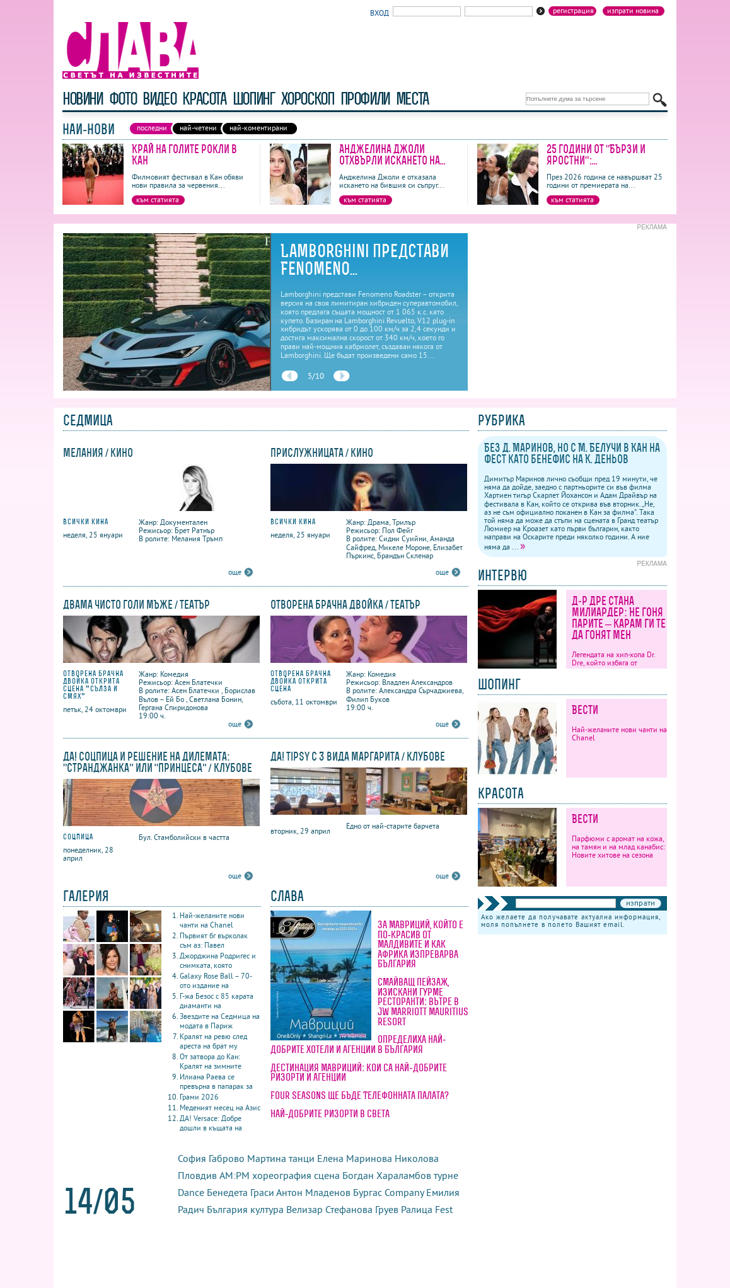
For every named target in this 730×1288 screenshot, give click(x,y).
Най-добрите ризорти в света (330, 1113)
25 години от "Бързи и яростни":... (596, 155)
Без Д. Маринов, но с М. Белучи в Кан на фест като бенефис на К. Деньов (572, 453)
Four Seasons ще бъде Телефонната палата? (359, 1095)
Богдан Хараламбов (386, 1175)
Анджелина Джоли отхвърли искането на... (392, 155)
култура (267, 1209)
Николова (417, 1158)
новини (82, 98)
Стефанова (349, 1209)
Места (412, 98)
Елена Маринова (354, 1158)
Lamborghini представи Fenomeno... (365, 259)
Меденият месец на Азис (220, 1107)
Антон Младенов (313, 1192)
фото (123, 98)
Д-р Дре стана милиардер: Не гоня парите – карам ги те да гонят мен (619, 618)
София (192, 1158)
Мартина (266, 1158)
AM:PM (234, 1175)
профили (365, 98)
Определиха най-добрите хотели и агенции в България (358, 1044)
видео (159, 98)
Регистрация (573, 10)
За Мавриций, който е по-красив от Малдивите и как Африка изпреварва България (420, 944)
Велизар (304, 1209)
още (234, 572)
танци (302, 1158)
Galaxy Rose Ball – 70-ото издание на (216, 980)
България (227, 1209)
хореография (281, 1175)
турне (446, 1175)
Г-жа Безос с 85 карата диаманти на (216, 1000)
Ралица (416, 1209)
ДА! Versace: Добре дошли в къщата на (211, 1122)
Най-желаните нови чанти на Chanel (212, 920)
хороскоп (307, 98)
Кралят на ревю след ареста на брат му (213, 1041)
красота (204, 98)
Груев (386, 1209)
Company (404, 1192)
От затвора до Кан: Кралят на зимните (210, 1061)
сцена (327, 1175)
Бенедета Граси (240, 1192)
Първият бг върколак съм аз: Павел (214, 940)
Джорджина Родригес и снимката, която (218, 960)
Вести (585, 710)
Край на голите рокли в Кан (184, 155)
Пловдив (197, 1175)
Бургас (367, 1192)
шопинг (254, 98)
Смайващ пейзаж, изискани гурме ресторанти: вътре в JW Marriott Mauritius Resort (423, 1001)
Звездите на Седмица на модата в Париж (220, 1020)
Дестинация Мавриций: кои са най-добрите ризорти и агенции (358, 1072)
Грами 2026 (199, 1096)
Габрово (227, 1158)
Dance (191, 1192)
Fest (444, 1209)
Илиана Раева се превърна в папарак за (216, 1081)
